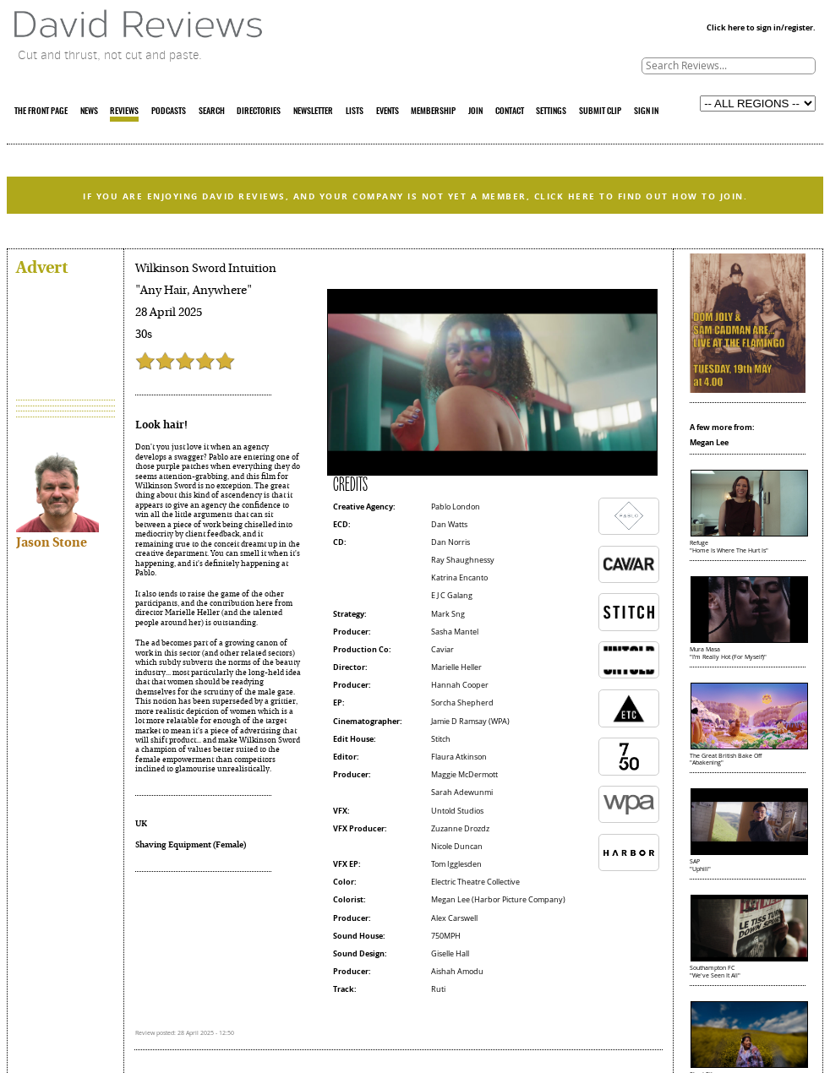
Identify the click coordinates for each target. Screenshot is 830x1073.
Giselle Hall (450, 954)
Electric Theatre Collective (475, 882)
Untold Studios (457, 811)
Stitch (440, 739)
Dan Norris (450, 542)
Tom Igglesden (456, 864)
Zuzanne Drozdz (460, 829)
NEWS (89, 111)
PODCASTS (168, 111)
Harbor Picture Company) (519, 900)
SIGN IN (646, 111)
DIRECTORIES (259, 111)
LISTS (354, 111)
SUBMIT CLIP (600, 111)
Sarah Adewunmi (462, 792)
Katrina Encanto (459, 578)
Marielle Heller (456, 667)
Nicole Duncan (457, 847)
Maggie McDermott (464, 775)
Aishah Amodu (457, 972)
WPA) (500, 721)
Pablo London (455, 507)
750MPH (446, 936)
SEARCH (212, 111)
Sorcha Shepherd (462, 703)
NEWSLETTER (313, 111)
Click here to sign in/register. (761, 28)
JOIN (475, 111)
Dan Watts (449, 525)
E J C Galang (451, 596)
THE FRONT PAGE (41, 111)
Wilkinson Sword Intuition (205, 268)
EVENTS (387, 111)
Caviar (442, 650)
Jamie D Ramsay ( (461, 721)
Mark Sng (448, 614)
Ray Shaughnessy (462, 560)
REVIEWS (124, 111)
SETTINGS (551, 111)
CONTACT (509, 111)
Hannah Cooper (460, 685)
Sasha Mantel (454, 632)
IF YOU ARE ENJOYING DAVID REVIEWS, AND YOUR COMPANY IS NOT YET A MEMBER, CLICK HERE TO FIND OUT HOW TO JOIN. (415, 196)
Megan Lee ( (452, 900)
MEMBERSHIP (433, 111)
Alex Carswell (454, 918)
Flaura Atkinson (459, 757)
